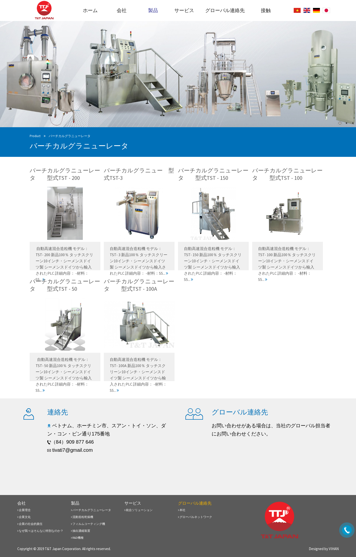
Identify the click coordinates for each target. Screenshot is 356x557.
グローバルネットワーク (195, 517)
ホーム (90, 10)
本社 (181, 510)
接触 (266, 10)
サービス (184, 10)
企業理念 (24, 510)
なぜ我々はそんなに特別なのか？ (40, 531)
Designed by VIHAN (324, 548)
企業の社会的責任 (30, 524)
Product (35, 136)
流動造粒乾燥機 (82, 517)
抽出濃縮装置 (80, 531)
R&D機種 (77, 537)
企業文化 (24, 517)
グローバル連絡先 (225, 10)
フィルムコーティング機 (88, 524)
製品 (153, 10)
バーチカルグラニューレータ (69, 136)
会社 (122, 10)
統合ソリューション (138, 510)
